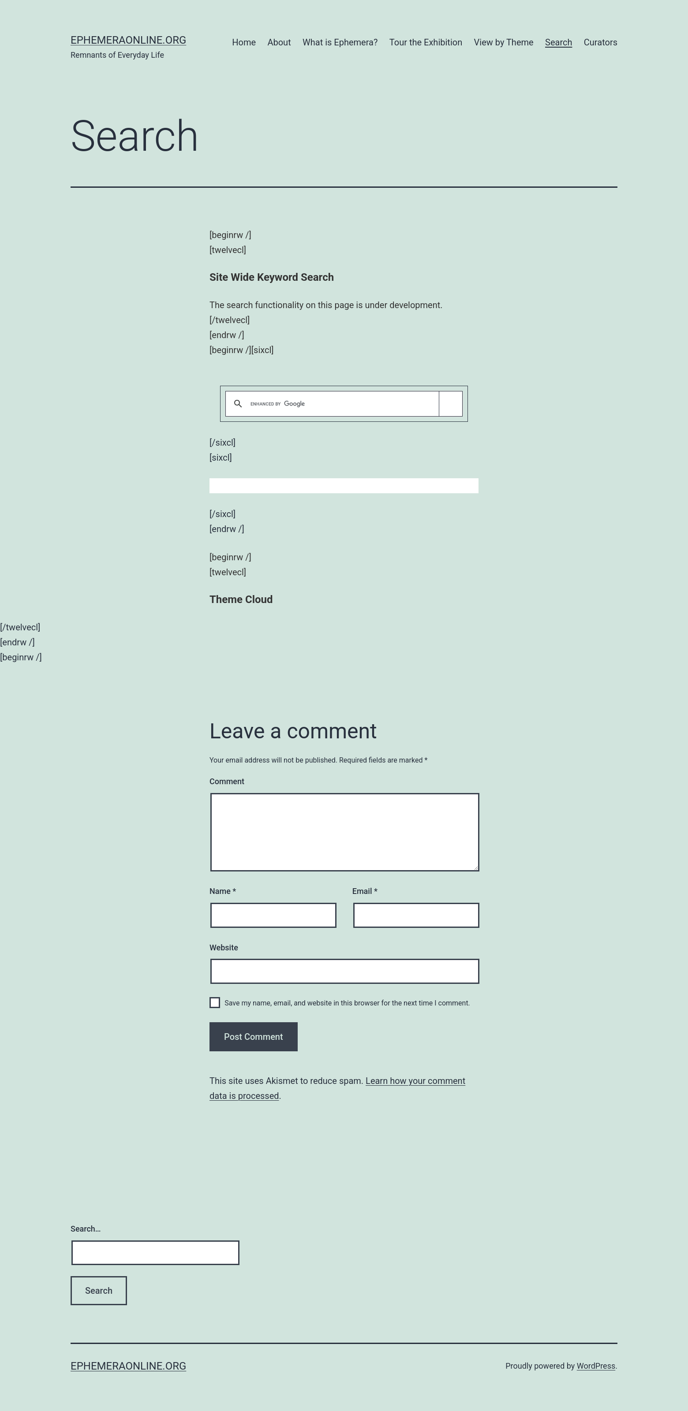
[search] (342, 404)
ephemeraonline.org (128, 40)
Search (558, 42)
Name (222, 891)
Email (365, 891)
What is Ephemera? (340, 42)
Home (244, 42)
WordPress (596, 1365)
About (279, 42)
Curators (600, 42)
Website (223, 947)
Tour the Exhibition (425, 42)
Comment (226, 781)
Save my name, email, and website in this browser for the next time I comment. (347, 1003)
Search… (86, 1228)
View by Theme (504, 42)
